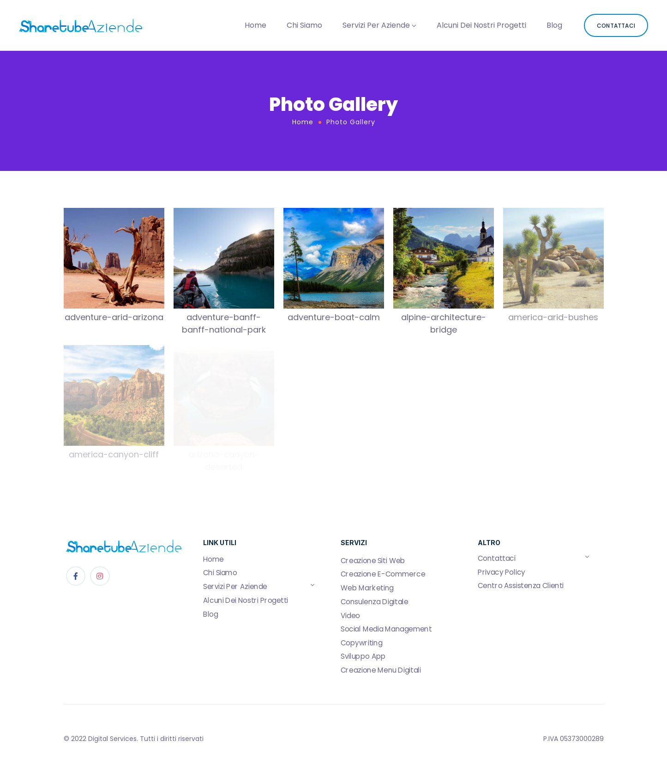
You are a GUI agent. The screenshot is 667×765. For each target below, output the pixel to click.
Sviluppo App (363, 656)
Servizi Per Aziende (376, 25)
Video (350, 615)
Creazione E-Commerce (383, 574)
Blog (554, 25)
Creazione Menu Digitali (381, 670)
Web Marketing (367, 588)
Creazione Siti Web (373, 561)
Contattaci (497, 558)
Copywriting (361, 643)
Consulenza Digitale (374, 602)
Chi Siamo (304, 25)
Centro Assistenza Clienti (521, 586)
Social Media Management (386, 629)
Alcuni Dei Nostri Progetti (481, 25)
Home (255, 25)
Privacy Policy (501, 572)
